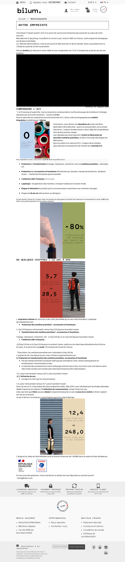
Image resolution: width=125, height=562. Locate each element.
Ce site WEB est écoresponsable (25, 531)
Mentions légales (27, 526)
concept (50, 178)
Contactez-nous (59, 526)
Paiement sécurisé (92, 522)
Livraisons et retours (93, 526)
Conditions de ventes (93, 529)
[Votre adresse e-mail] (60, 546)
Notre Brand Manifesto (30, 522)
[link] (94, 547)
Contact (70, 2)
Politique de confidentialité (88, 535)
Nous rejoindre (58, 522)
